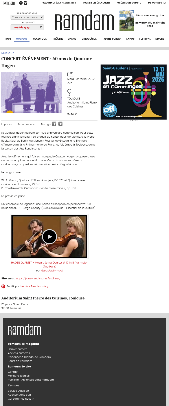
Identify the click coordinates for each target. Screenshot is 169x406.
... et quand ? (27, 22)
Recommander (27, 124)
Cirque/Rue (89, 39)
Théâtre (57, 39)
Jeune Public (112, 39)
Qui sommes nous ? (21, 398)
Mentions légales (18, 376)
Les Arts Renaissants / (34, 286)
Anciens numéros (19, 353)
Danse (72, 39)
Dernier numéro (18, 349)
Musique (21, 39)
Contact (13, 372)
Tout (7, 39)
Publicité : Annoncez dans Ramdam (31, 379)
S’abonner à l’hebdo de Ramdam (29, 357)
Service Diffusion (18, 390)
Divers (159, 39)
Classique (40, 39)
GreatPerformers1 (52, 270)
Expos (130, 39)
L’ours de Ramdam (20, 361)
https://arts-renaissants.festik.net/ (38, 278)
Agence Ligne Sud (19, 394)
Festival (145, 39)
